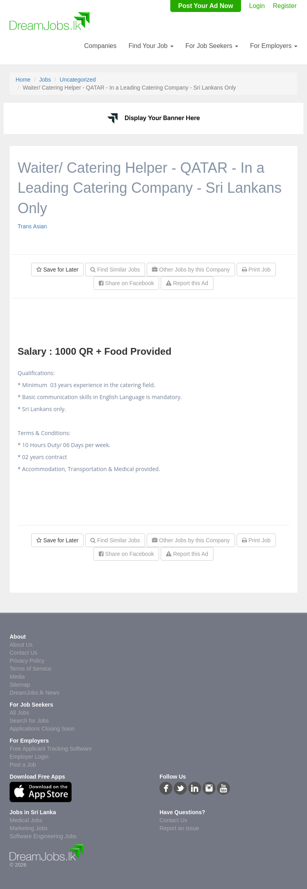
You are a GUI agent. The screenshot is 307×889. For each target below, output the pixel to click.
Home (23, 79)
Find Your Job (150, 45)
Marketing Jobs (29, 828)
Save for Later (57, 269)
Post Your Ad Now (205, 5)
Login (257, 5)
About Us (21, 644)
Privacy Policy (27, 660)
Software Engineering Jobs (43, 836)
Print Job (256, 269)
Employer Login (29, 756)
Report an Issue (179, 828)
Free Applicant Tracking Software (51, 748)
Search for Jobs (29, 720)
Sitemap (20, 684)
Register (285, 5)
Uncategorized (78, 79)
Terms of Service (30, 668)
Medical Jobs (26, 820)
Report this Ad (187, 283)
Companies (100, 45)
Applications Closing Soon (42, 728)
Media (17, 676)
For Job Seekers (211, 45)
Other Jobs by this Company (191, 269)
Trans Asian (32, 226)
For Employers (273, 45)
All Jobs (19, 712)
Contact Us (23, 652)
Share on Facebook (126, 283)
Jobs (45, 79)
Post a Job (23, 764)
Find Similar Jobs (115, 269)
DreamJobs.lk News (34, 692)
